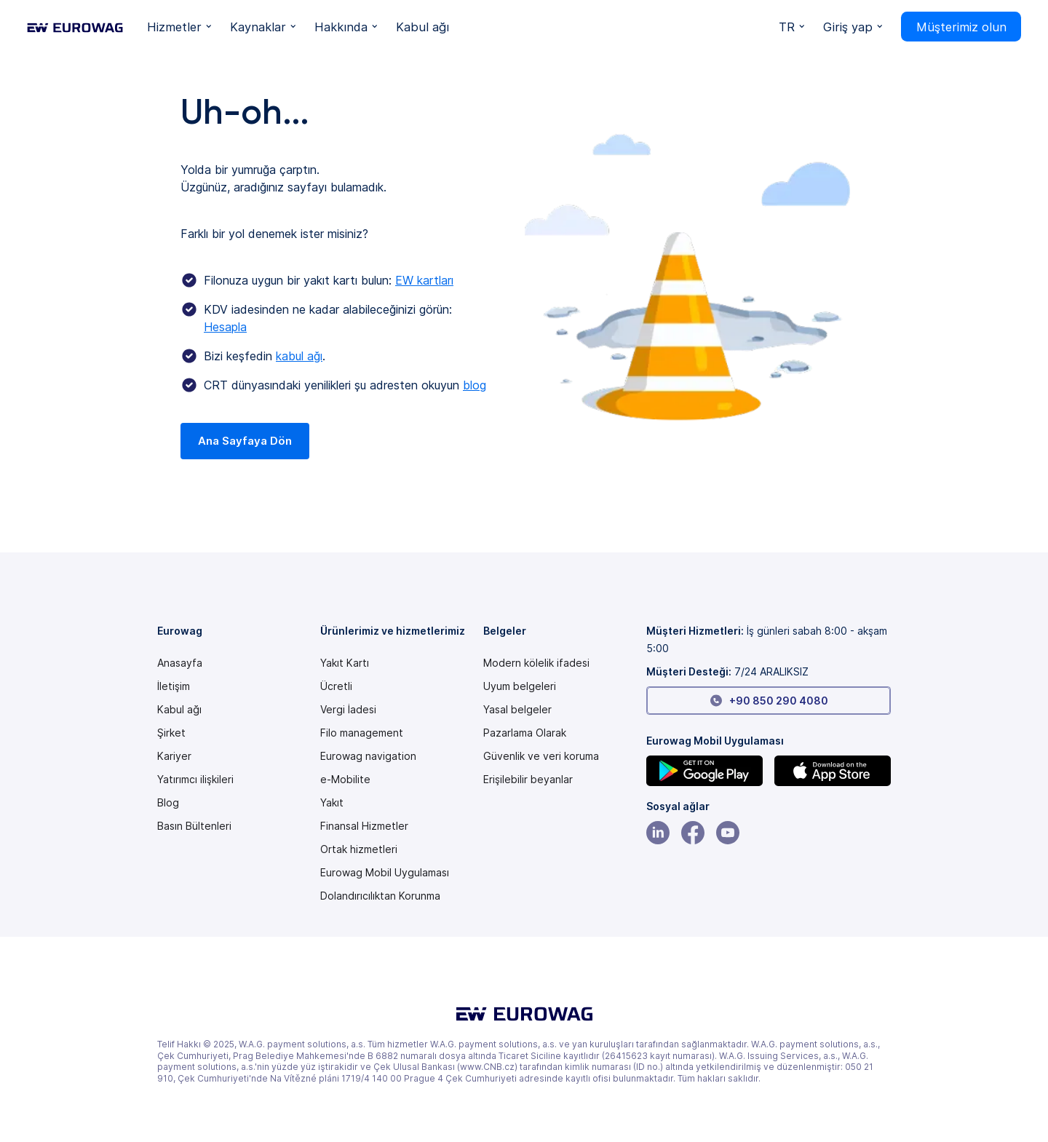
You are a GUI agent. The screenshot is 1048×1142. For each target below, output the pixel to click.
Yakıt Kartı (344, 663)
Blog (168, 803)
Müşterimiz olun (961, 27)
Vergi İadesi (348, 709)
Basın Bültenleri (194, 826)
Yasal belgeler (517, 709)
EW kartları (424, 280)
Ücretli (336, 686)
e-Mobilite (345, 779)
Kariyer (174, 756)
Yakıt (332, 803)
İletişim (173, 686)
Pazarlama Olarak (524, 733)
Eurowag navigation (368, 756)
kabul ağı (299, 356)
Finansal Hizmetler (364, 826)
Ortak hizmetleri (358, 849)
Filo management (361, 733)
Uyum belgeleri (519, 686)
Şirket (171, 733)
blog (474, 385)
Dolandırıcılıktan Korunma (380, 896)
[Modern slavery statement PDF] (536, 663)
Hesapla (225, 327)
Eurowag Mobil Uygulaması (384, 873)
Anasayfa (179, 663)
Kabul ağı (179, 709)
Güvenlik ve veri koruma (541, 756)
